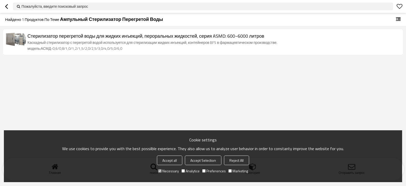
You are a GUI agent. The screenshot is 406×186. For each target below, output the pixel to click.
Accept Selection (203, 160)
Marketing (238, 171)
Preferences (214, 171)
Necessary (168, 171)
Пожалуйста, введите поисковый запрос (54, 6)
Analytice (191, 171)
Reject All (236, 160)
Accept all (169, 160)
